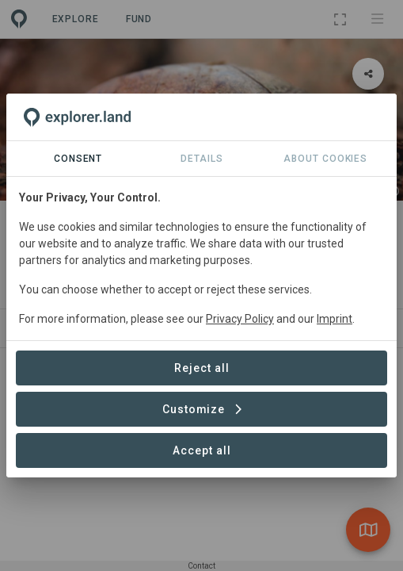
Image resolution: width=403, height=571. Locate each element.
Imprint (334, 318)
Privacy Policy (240, 318)
